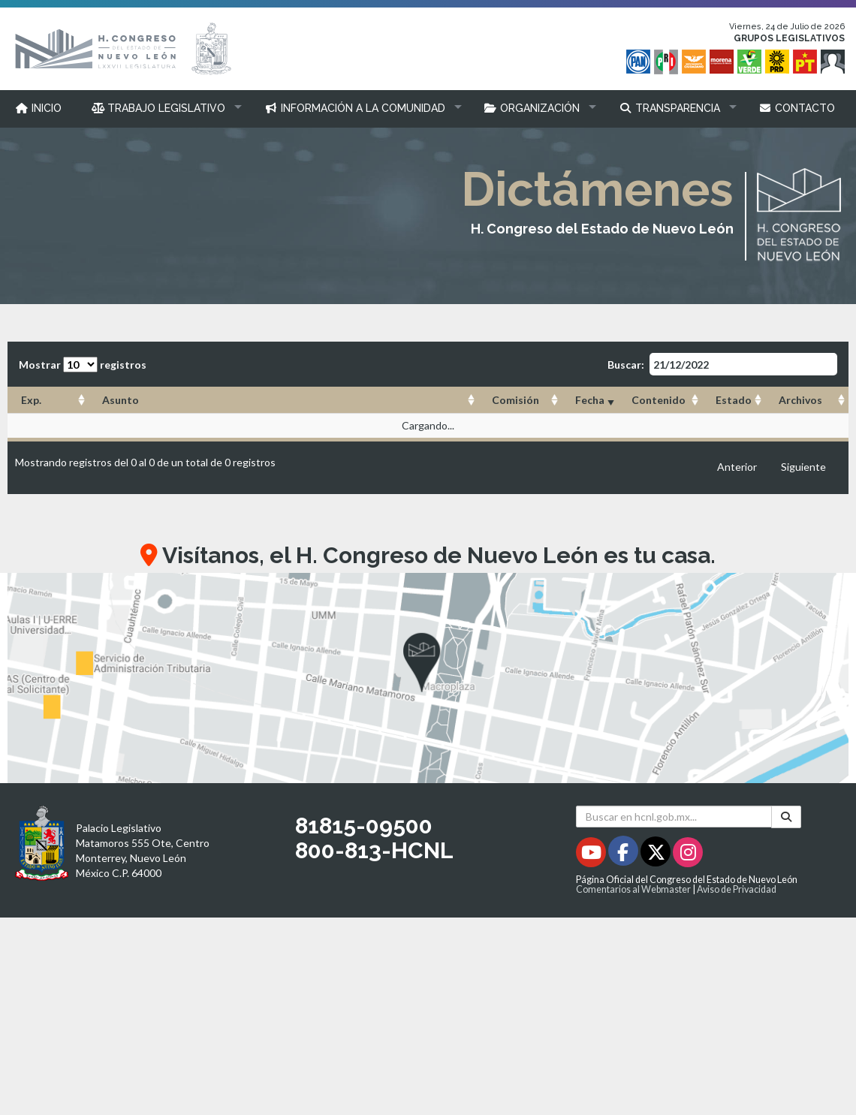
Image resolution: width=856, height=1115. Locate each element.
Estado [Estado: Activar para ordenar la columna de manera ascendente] (734, 399)
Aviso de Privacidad (736, 889)
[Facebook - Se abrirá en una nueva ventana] (624, 854)
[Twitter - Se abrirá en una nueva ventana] (656, 854)
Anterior (737, 466)
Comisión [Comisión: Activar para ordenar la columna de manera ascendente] (515, 399)
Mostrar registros (82, 364)
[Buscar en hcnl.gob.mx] (674, 816)
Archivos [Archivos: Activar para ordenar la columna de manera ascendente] (800, 399)
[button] (163, 108)
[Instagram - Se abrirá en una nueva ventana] (688, 854)
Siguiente (803, 466)
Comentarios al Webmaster (633, 889)
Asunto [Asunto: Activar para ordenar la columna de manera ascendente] (120, 399)
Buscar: (722, 364)
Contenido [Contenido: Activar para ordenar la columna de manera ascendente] (658, 399)
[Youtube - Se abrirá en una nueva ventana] (592, 854)
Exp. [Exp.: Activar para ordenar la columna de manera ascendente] (31, 399)
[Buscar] (786, 816)
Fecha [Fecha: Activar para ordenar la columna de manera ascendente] (589, 399)
